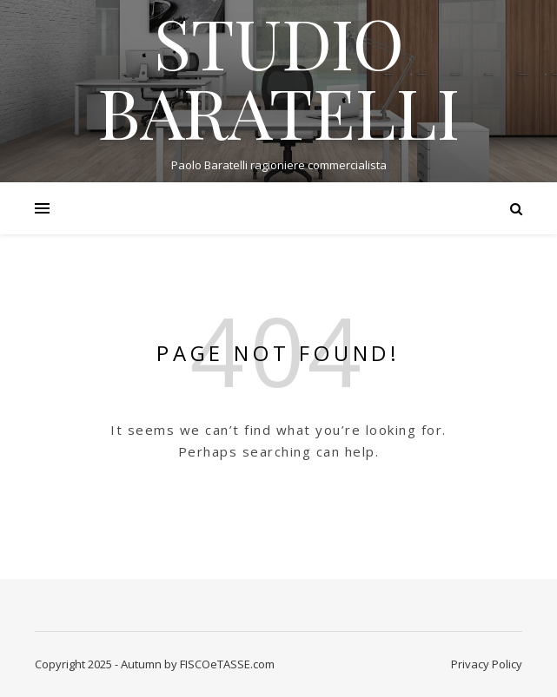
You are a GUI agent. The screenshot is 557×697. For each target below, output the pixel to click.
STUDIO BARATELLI (278, 76)
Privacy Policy (486, 664)
